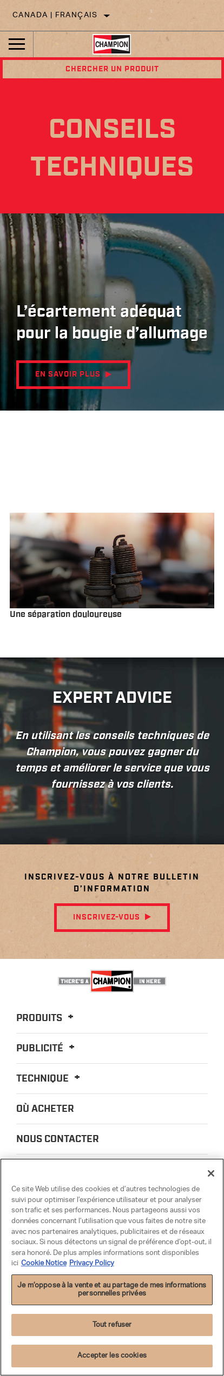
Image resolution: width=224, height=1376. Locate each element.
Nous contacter (57, 1139)
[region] (112, 1267)
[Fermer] (211, 1173)
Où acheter (45, 1109)
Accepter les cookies (112, 1356)
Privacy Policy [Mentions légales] (91, 1263)
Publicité (47, 1048)
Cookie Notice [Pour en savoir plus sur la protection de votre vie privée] (44, 1263)
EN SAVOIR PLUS (68, 374)
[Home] (112, 44)
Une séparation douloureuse (66, 614)
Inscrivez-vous (106, 917)
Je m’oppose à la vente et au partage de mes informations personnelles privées (111, 1290)
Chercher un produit (112, 69)
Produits (46, 1018)
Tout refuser (112, 1325)
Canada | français (55, 15)
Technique (49, 1079)
